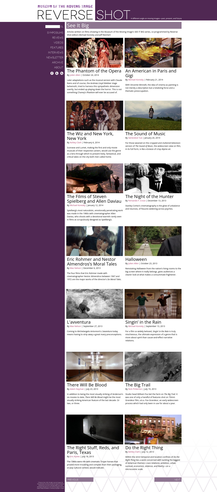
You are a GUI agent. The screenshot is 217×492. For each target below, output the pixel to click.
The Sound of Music (145, 134)
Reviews (57, 37)
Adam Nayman (77, 389)
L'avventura (79, 322)
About (58, 67)
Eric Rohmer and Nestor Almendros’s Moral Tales (92, 261)
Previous (72, 480)
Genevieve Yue (135, 137)
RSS (61, 73)
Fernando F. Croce (136, 200)
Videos (58, 42)
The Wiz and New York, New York (90, 136)
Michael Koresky (136, 79)
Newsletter (54, 57)
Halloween (136, 259)
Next (177, 480)
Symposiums (55, 32)
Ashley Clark (75, 142)
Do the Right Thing (144, 448)
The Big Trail (137, 385)
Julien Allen (75, 75)
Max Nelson (75, 268)
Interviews (55, 52)
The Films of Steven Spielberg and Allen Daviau (94, 198)
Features (56, 47)
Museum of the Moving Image (65, 6)
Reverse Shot (84, 15)
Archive (57, 62)
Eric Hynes (75, 456)
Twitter (57, 73)
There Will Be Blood (87, 385)
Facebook (52, 73)
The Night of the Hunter (149, 196)
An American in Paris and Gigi (150, 73)
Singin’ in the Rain (143, 322)
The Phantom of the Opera (94, 71)
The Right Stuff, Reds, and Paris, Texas (93, 450)
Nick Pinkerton (135, 389)
